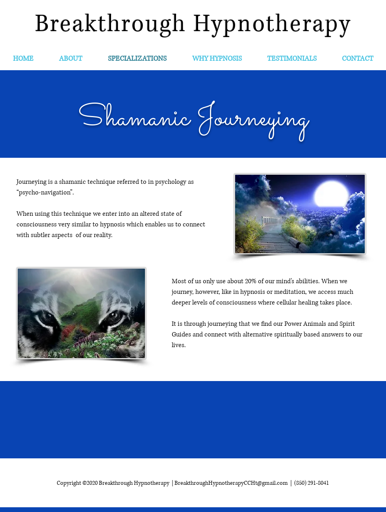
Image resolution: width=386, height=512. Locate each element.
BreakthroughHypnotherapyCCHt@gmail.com (231, 483)
